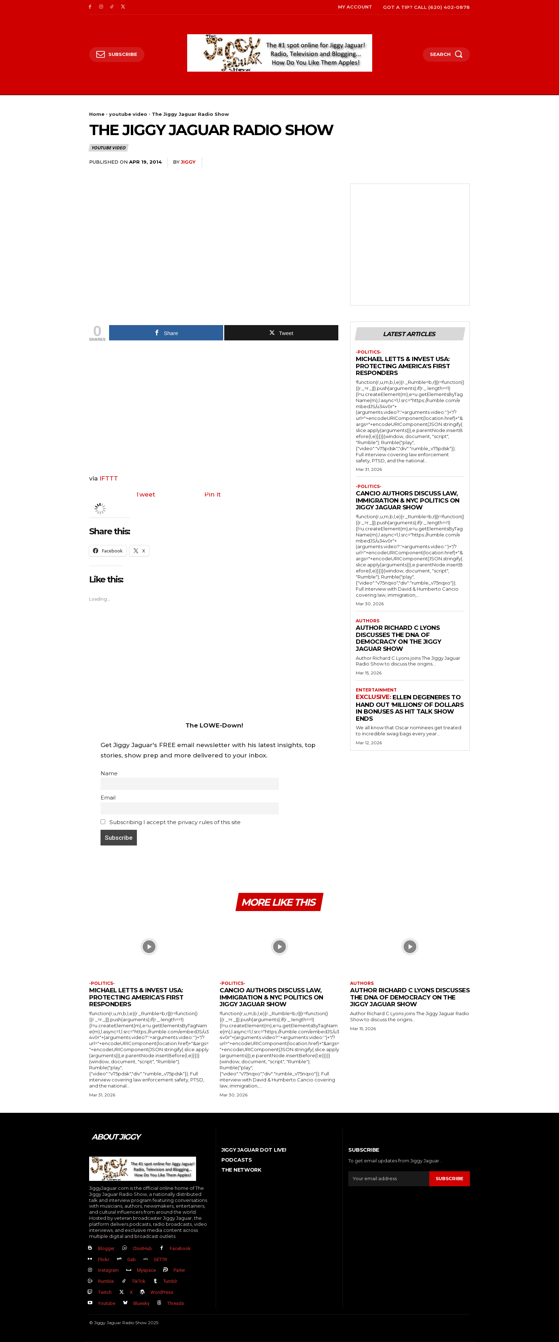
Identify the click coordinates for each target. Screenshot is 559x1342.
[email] (388, 1178)
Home (96, 114)
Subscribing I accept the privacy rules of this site (171, 822)
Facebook (180, 1248)
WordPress (161, 1292)
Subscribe (449, 1179)
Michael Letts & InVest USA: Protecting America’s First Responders (403, 366)
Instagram (108, 1270)
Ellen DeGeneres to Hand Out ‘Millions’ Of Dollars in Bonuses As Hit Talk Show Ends (409, 708)
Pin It (212, 494)
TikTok (138, 1281)
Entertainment (376, 690)
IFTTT (108, 478)
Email (108, 797)
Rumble (106, 1281)
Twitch (105, 1292)
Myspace (146, 1270)
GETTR (160, 1259)
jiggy (188, 162)
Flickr (103, 1259)
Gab (131, 1259)
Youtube (106, 1303)
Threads (175, 1303)
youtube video (128, 114)
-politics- (368, 352)
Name (109, 773)
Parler (179, 1270)
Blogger (106, 1248)
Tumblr (170, 1281)
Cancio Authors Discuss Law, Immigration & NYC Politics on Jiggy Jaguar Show (408, 500)
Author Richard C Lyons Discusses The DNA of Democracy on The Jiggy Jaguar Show (398, 638)
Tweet (145, 494)
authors (367, 620)
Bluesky (141, 1303)
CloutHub (142, 1248)
